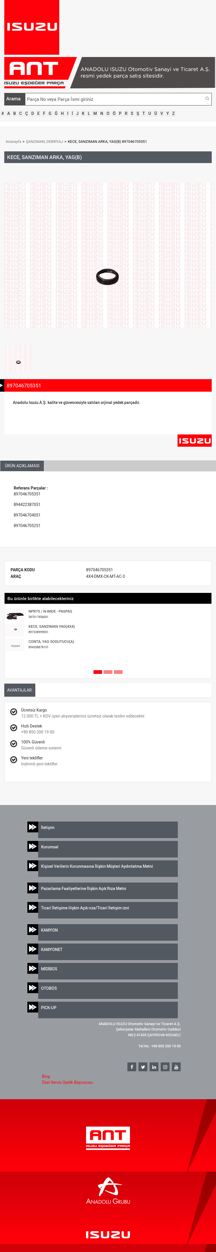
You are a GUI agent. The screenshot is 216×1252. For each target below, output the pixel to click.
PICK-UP (48, 1007)
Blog (46, 1076)
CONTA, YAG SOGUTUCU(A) (51, 644)
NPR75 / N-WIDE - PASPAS (50, 614)
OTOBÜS (49, 988)
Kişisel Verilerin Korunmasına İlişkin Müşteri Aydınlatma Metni (97, 866)
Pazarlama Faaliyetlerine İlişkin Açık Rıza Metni (83, 888)
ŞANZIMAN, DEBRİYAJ (44, 141)
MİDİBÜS (49, 968)
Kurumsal (49, 846)
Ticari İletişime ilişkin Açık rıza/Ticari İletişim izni (85, 907)
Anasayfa (13, 141)
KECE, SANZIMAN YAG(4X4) (51, 629)
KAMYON (49, 930)
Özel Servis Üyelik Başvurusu (67, 1082)
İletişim (47, 827)
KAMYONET (51, 949)
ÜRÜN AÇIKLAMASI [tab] (22, 466)
